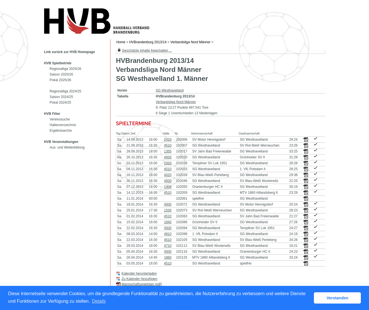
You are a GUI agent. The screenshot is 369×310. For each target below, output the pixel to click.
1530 (167, 210)
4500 (167, 157)
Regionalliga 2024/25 (66, 91)
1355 (167, 151)
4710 (167, 246)
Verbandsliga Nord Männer (190, 42)
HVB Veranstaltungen (61, 142)
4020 (167, 175)
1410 (167, 140)
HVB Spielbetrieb (57, 63)
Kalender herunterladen (139, 273)
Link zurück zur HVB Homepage (69, 52)
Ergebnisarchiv (61, 131)
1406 (167, 187)
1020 (167, 163)
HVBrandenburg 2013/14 (148, 42)
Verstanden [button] (337, 298)
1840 (167, 222)
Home (120, 42)
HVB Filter (52, 114)
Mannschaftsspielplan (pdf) (142, 284)
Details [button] (99, 301)
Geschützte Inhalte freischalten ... (147, 51)
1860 (167, 257)
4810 (167, 234)
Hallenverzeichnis (63, 125)
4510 (167, 145)
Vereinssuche (60, 119)
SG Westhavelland (170, 90)
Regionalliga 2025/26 (66, 69)
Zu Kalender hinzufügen (139, 279)
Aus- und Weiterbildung (67, 147)
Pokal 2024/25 (60, 102)
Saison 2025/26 (61, 74)
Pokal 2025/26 (60, 80)
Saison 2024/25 (61, 97)
